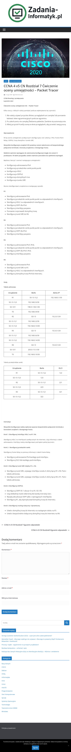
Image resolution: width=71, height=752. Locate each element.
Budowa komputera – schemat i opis (14, 648)
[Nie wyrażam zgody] (68, 746)
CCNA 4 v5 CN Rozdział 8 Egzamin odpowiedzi (50, 530)
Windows (5, 711)
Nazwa (5, 578)
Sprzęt (4, 698)
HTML (4, 674)
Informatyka (6, 677)
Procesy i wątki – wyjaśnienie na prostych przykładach (20, 645)
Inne (3, 681)
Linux (3, 684)
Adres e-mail (7, 588)
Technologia (6, 705)
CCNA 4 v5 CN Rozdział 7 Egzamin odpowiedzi (21, 525)
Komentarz (7, 550)
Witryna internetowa (10, 598)
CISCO (6, 81)
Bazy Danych (6, 664)
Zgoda (35, 748)
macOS (4, 688)
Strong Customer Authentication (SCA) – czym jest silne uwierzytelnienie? (27, 636)
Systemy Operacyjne (9, 701)
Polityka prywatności (9, 728)
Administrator (19, 95)
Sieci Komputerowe (15, 81)
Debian (4, 670)
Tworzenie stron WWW (9, 708)
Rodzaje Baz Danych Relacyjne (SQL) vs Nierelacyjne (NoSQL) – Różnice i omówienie (30, 651)
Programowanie (7, 691)
